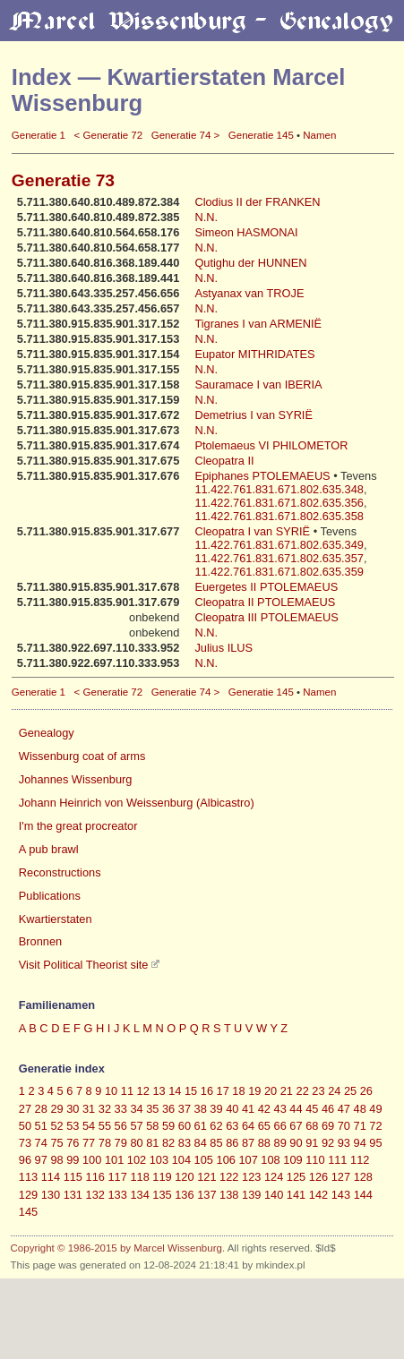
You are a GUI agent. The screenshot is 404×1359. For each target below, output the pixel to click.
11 (127, 1091)
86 (232, 1143)
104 (181, 1160)
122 (228, 1177)
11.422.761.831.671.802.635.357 (279, 558)
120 (184, 1177)
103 (159, 1160)
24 (334, 1091)
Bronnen (40, 941)
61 (200, 1125)
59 (168, 1125)
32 (105, 1108)
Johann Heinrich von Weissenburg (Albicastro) (136, 802)
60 (184, 1125)
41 (248, 1108)
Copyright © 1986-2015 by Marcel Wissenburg (116, 1248)
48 (360, 1108)
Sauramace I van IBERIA (258, 384)
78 (105, 1143)
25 (350, 1091)
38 (200, 1108)
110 (314, 1160)
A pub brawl (49, 849)
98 (56, 1160)
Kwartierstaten (55, 919)
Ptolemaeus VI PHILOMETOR (271, 445)
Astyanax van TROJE (249, 293)
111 (337, 1160)
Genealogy (46, 732)
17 (223, 1091)
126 (318, 1177)
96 (25, 1160)
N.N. (206, 217)
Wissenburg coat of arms (82, 756)
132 (95, 1194)
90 (295, 1143)
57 (136, 1125)
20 (270, 1091)
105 (203, 1160)
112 (359, 1160)
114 (50, 1177)
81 (152, 1143)
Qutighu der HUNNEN (250, 262)
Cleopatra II (224, 460)
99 (72, 1160)
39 (216, 1108)
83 (184, 1143)
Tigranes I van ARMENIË (258, 323)
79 (121, 1143)
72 (375, 1125)
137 (206, 1194)
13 (158, 1091)
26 (366, 1091)
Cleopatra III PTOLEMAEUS (266, 617)
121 (206, 1177)
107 (247, 1160)
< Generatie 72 (108, 135)
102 (136, 1160)
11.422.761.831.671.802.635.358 (279, 516)
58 (152, 1125)
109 (292, 1160)
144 (363, 1194)
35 (152, 1108)
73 (25, 1143)
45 (311, 1108)
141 (296, 1194)
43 (280, 1108)
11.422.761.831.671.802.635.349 (279, 544)
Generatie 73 (63, 180)
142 (318, 1194)
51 (41, 1125)
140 (273, 1194)
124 (273, 1177)
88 (264, 1143)
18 (238, 1091)
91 (311, 1143)
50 (25, 1125)
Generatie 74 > (185, 135)
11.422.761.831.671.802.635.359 (279, 571)
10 (111, 1091)
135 (161, 1194)
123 (251, 1177)
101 (114, 1160)
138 (228, 1194)
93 (344, 1143)
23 (318, 1091)
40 (232, 1108)
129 (28, 1194)
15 (191, 1091)
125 (296, 1177)
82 (168, 1143)
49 (375, 1108)
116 (95, 1177)
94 (360, 1143)
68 (311, 1125)
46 (328, 1108)
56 (121, 1125)
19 (254, 1091)
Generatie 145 (261, 135)
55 (105, 1125)
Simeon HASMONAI (245, 232)
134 (139, 1194)
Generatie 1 (38, 135)
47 (344, 1108)
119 (161, 1177)
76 (72, 1143)
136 (184, 1194)
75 (56, 1143)
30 (72, 1108)
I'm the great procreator (78, 826)
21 (286, 1091)
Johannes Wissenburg (76, 779)
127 (340, 1177)
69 (328, 1125)
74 (41, 1143)
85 (216, 1143)
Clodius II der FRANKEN (257, 202)
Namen (319, 135)
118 (139, 1177)
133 (116, 1194)
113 (28, 1177)
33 (121, 1108)
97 (41, 1160)
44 (295, 1108)
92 (328, 1143)
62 (216, 1125)
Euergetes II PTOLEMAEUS (266, 587)
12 (143, 1091)
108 (270, 1160)
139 (251, 1194)
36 (168, 1108)
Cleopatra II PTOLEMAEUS (264, 602)
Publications (50, 895)
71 (360, 1125)
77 (88, 1143)
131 (73, 1194)
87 (248, 1143)
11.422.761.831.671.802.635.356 (279, 502)
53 (72, 1125)
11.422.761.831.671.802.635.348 (279, 489)
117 (116, 1177)
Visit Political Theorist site (84, 964)
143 (340, 1194)
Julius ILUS (223, 647)
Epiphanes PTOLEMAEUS (263, 476)
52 (56, 1125)
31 (88, 1108)
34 (136, 1108)
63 (232, 1125)
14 (174, 1091)
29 (56, 1108)
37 (184, 1108)
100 (91, 1160)
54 (88, 1125)
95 (375, 1143)
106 (226, 1160)
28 (41, 1108)
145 (28, 1211)
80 (136, 1143)
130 (50, 1194)
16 (207, 1091)
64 (248, 1125)
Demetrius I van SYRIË (253, 415)
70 (344, 1125)
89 (280, 1143)
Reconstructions (60, 872)
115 (73, 1177)
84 (200, 1143)
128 (363, 1177)
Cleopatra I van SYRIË (253, 531)
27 (25, 1108)
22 (303, 1091)
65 (264, 1125)
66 (280, 1125)
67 (295, 1125)
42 (264, 1108)
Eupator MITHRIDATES (254, 354)
